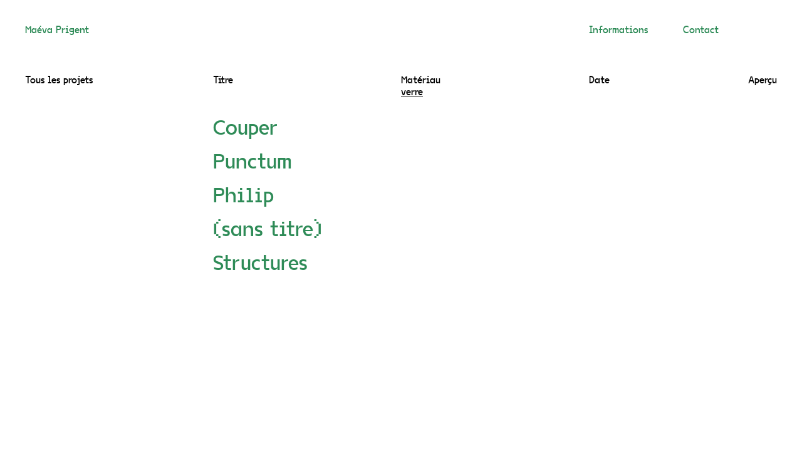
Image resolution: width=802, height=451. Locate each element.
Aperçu (762, 80)
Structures (260, 265)
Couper (245, 130)
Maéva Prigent (57, 30)
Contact (701, 30)
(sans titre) (267, 231)
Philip (243, 197)
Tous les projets (59, 80)
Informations (618, 30)
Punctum (252, 163)
